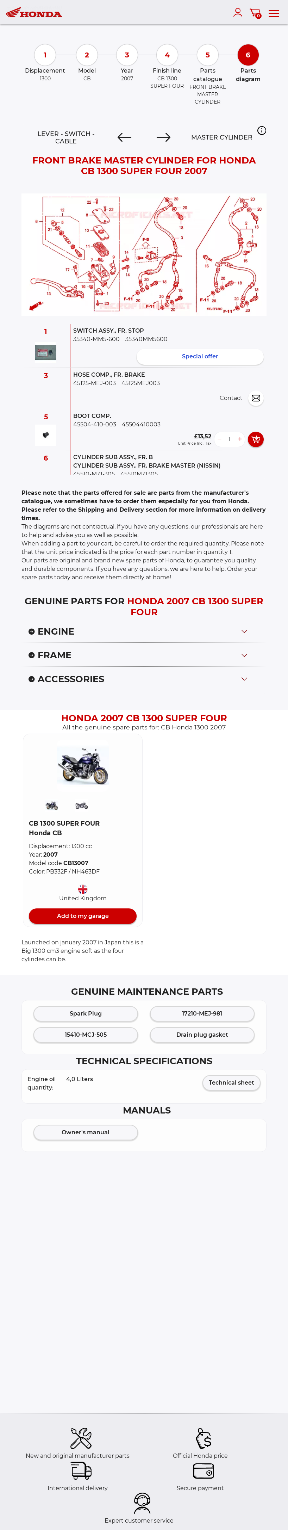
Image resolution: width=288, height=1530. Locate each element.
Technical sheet (231, 1082)
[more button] (239, 439)
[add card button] (256, 439)
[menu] (274, 12)
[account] (239, 12)
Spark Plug (86, 1013)
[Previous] (124, 137)
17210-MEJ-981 (202, 1013)
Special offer (200, 356)
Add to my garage (83, 916)
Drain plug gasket (202, 1034)
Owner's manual (85, 1132)
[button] (262, 130)
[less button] (219, 439)
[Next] (163, 137)
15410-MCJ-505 (86, 1034)
